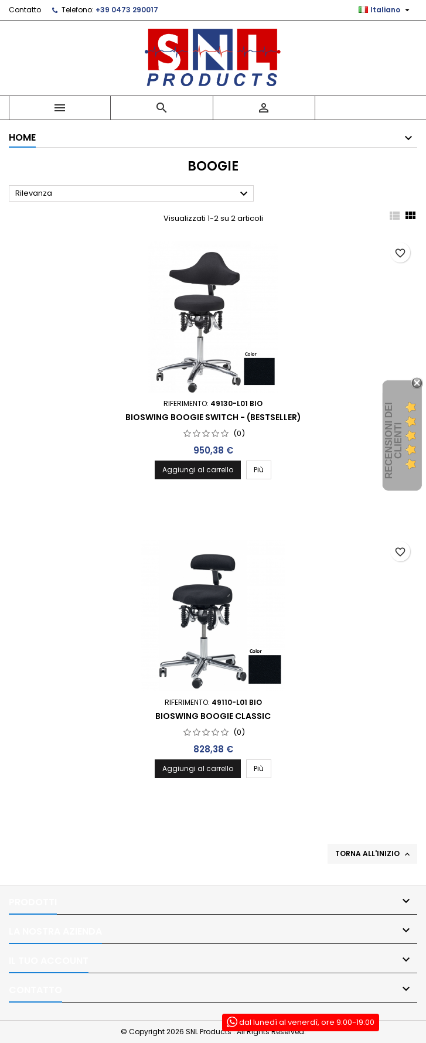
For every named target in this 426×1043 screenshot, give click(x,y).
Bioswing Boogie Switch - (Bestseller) (213, 417)
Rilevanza (133, 194)
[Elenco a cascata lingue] (386, 10)
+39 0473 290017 (127, 10)
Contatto (25, 10)
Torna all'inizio (373, 853)
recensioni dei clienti (393, 441)
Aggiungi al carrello (197, 470)
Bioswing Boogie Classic (213, 716)
